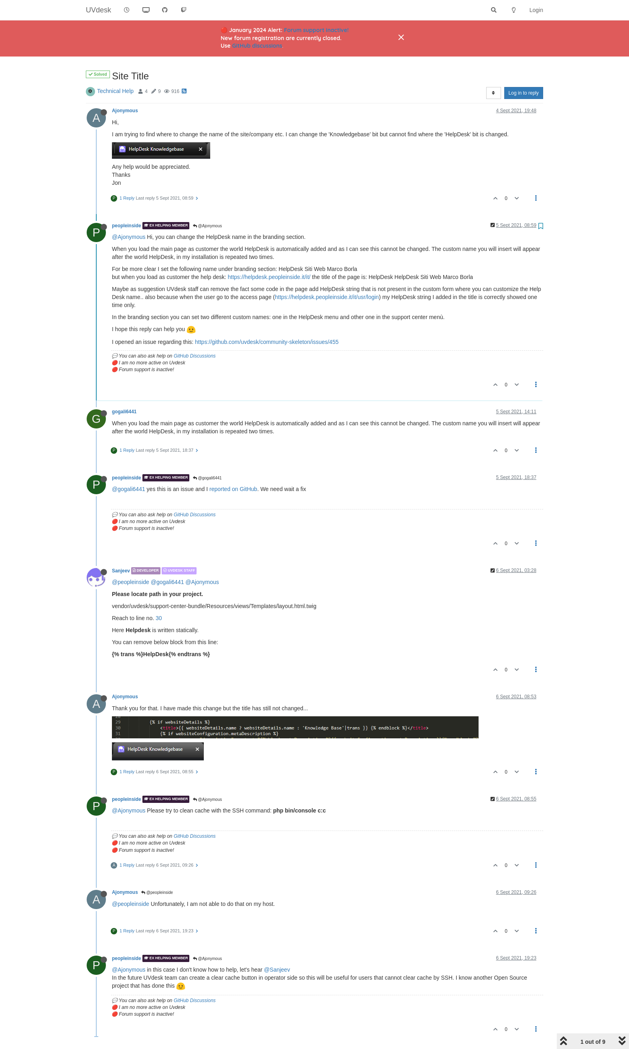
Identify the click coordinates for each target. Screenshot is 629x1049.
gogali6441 (124, 411)
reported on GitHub (233, 489)
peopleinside (126, 225)
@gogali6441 (207, 478)
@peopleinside (130, 582)
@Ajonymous (207, 226)
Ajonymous (125, 110)
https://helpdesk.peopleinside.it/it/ (269, 277)
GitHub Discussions (195, 356)
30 (159, 618)
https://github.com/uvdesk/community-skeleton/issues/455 (267, 342)
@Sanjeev (277, 969)
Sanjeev (121, 571)
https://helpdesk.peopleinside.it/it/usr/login (327, 297)
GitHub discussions (257, 45)
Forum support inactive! (316, 30)
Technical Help (115, 91)
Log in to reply (524, 93)
